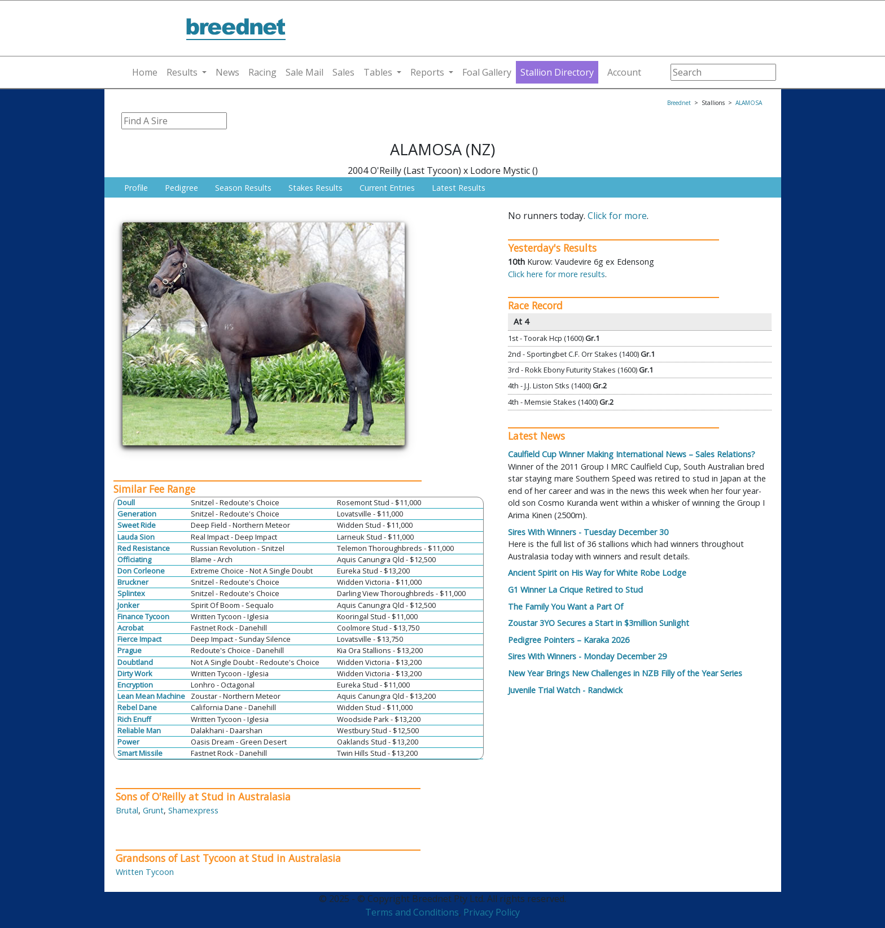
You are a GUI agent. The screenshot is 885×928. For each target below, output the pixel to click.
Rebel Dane (137, 707)
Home (144, 72)
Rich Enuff (134, 719)
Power (128, 742)
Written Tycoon (145, 871)
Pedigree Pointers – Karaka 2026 (568, 639)
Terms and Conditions (412, 912)
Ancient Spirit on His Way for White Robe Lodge (597, 572)
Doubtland (135, 662)
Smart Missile (140, 753)
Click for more (617, 215)
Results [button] (182, 72)
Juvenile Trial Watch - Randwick (565, 690)
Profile (136, 187)
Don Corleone (141, 571)
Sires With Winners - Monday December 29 (587, 656)
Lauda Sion (136, 537)
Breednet (679, 103)
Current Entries (387, 187)
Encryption (135, 685)
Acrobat (130, 628)
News (227, 72)
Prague (129, 650)
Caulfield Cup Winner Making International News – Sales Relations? (631, 454)
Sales (343, 72)
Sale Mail (304, 72)
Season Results (243, 187)
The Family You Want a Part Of (565, 606)
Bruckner (132, 582)
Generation (136, 514)
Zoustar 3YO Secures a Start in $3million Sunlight (598, 623)
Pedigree (181, 187)
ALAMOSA (748, 103)
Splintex (131, 593)
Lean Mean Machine (151, 696)
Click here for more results (556, 274)
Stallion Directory (557, 72)
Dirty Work (134, 673)
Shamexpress (193, 810)
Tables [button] (377, 72)
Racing (262, 72)
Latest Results (458, 187)
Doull (126, 502)
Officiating (134, 559)
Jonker (128, 605)
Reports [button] (427, 72)
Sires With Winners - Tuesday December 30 (588, 532)
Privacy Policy (491, 912)
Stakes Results (315, 187)
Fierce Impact (139, 639)
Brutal (127, 810)
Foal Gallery (486, 72)
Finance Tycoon (143, 616)
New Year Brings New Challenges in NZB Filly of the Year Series (625, 673)
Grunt (153, 810)
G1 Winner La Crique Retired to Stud (575, 589)
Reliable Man (139, 730)
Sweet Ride (136, 525)
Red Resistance (143, 548)
